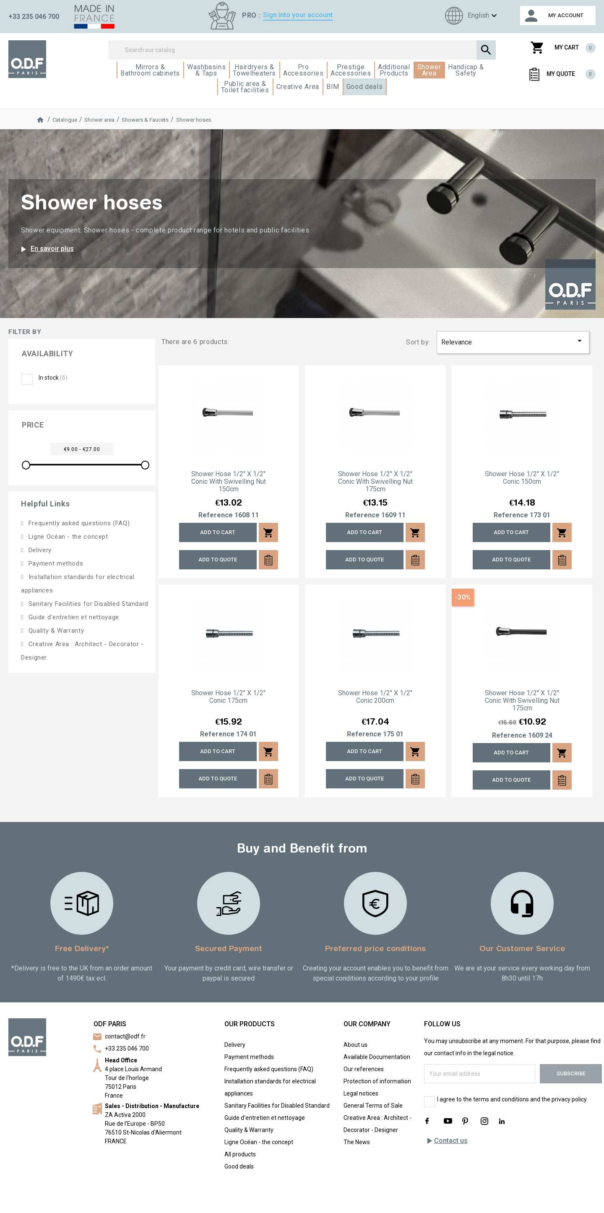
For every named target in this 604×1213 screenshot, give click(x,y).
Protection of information (377, 1081)
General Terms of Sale (373, 1105)
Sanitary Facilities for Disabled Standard (87, 604)
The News (357, 1142)
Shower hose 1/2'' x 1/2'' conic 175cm (228, 696)
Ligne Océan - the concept (67, 536)
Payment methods (54, 563)
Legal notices (361, 1093)
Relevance (513, 341)
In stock (53, 377)
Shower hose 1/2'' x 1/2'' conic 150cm (522, 477)
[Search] (301, 50)
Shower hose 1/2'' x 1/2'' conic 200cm (375, 696)
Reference (215, 515)
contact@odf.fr (125, 1036)
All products (240, 1154)
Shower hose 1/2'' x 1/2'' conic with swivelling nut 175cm (375, 481)
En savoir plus (46, 249)
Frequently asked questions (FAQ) (78, 523)
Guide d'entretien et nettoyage (72, 617)
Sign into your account (298, 15)
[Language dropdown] (469, 15)
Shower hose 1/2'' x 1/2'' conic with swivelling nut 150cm (228, 481)
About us (355, 1044)
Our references (364, 1069)
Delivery (39, 550)
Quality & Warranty (55, 630)
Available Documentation (377, 1057)
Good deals (239, 1166)
